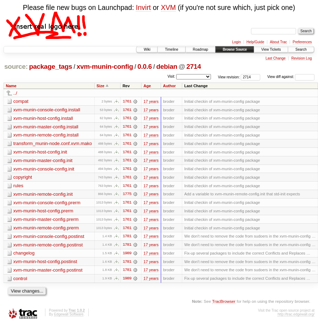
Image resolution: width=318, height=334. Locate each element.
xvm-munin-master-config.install (46, 126)
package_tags (50, 66)
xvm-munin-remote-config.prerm (46, 229)
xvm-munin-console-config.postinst (48, 237)
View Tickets (271, 49)
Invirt (143, 7)
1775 (127, 195)
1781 (127, 237)
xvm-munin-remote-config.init (43, 194)
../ (15, 93)
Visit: (171, 76)
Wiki (147, 49)
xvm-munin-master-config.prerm (46, 220)
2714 (193, 66)
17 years (151, 101)
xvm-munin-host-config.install (43, 118)
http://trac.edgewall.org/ (296, 316)
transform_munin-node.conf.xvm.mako (52, 143)
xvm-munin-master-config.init (43, 160)
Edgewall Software (68, 316)
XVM (168, 7)
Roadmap (200, 49)
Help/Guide (255, 42)
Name (11, 86)
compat (21, 101)
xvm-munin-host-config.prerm (43, 212)
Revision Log (301, 58)
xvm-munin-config (105, 66)
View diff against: (290, 77)
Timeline (171, 49)
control (20, 280)
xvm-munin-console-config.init (43, 169)
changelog (24, 254)
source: (16, 66)
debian (166, 66)
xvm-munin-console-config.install (46, 109)
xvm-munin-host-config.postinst (45, 263)
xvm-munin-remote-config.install (46, 135)
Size (100, 86)
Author (169, 86)
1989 (127, 254)
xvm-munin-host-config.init (40, 152)
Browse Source (235, 49)
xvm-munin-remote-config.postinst (48, 246)
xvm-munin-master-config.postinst (48, 271)
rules (18, 186)
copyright (22, 177)
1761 (127, 101)
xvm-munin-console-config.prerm (46, 203)
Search (301, 49)
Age (147, 86)
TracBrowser (223, 303)
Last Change (276, 58)
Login (236, 42)
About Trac (278, 42)
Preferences (302, 42)
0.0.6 (145, 66)
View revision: (229, 77)
